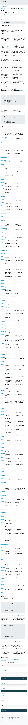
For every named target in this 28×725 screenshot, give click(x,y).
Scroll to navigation (4, 6)
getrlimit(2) (10, 339)
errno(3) (3, 8)
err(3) (7, 659)
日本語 (3, 695)
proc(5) (7, 370)
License (26, 722)
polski (3, 698)
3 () (4, 710)
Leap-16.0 (3, 680)
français (3, 693)
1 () (3, 708)
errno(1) (21, 90)
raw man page (4, 670)
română (3, 700)
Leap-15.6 (3, 683)
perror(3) (3, 83)
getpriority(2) (7, 46)
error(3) (11, 659)
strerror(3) (10, 83)
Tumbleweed (4, 678)
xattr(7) (14, 382)
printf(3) (15, 618)
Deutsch (3, 688)
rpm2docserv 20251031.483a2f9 (18, 722)
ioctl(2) (18, 564)
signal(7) (13, 273)
